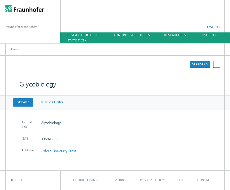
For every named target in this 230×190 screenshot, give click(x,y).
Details (23, 102)
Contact (204, 180)
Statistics (200, 64)
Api (180, 180)
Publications (51, 102)
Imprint (120, 180)
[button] (197, 27)
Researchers (175, 35)
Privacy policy (152, 180)
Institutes (209, 35)
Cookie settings (86, 180)
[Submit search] (184, 27)
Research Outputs (84, 35)
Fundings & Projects (132, 35)
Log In (212, 27)
